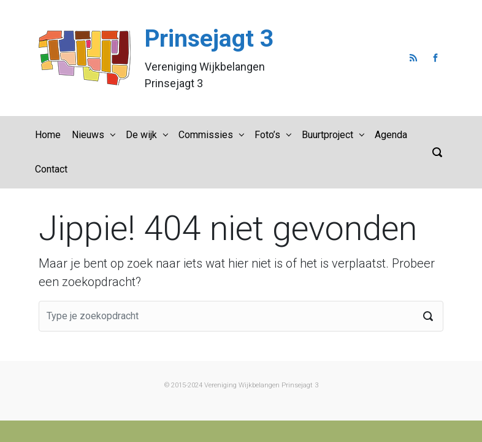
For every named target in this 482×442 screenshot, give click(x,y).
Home (48, 135)
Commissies (205, 135)
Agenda (391, 135)
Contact (51, 169)
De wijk (141, 135)
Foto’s (267, 135)
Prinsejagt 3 (209, 39)
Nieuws (88, 135)
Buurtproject (327, 135)
